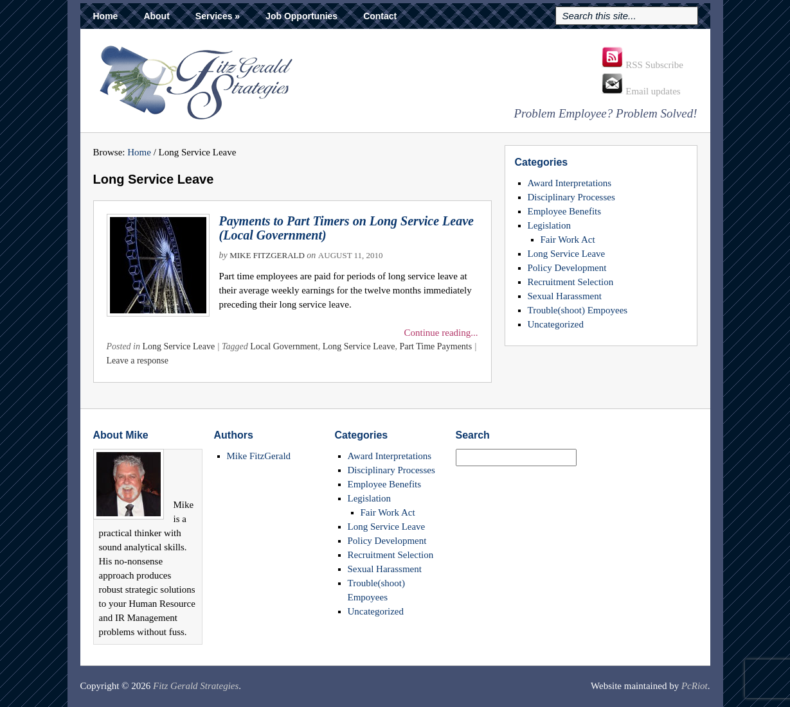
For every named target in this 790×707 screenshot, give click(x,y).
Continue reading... (441, 332)
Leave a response (137, 360)
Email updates (641, 91)
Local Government (284, 346)
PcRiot (694, 686)
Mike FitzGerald (267, 255)
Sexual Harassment (565, 296)
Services (217, 16)
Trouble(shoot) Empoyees (578, 310)
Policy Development (567, 268)
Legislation (549, 225)
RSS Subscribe (642, 65)
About (156, 16)
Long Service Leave (179, 346)
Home (105, 16)
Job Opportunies (301, 16)
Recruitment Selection (571, 282)
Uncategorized (556, 324)
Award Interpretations (570, 183)
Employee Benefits (565, 211)
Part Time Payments (435, 346)
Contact (380, 16)
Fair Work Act (568, 239)
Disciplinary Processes (571, 197)
